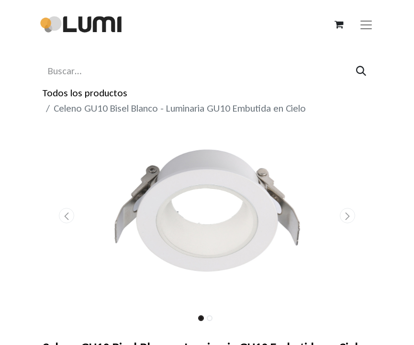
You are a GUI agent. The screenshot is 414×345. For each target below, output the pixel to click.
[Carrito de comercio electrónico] (339, 24)
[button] (67, 215)
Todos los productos (84, 93)
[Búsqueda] (361, 71)
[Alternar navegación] (366, 24)
